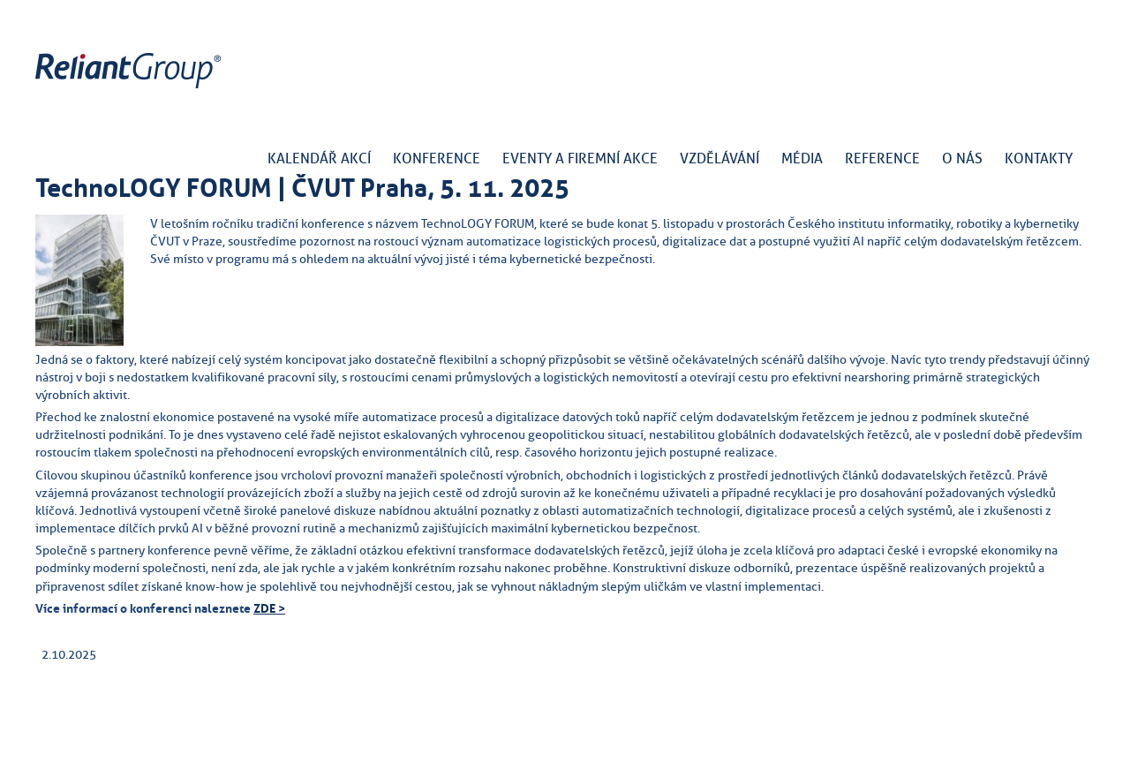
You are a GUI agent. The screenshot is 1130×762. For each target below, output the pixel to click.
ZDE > (269, 608)
